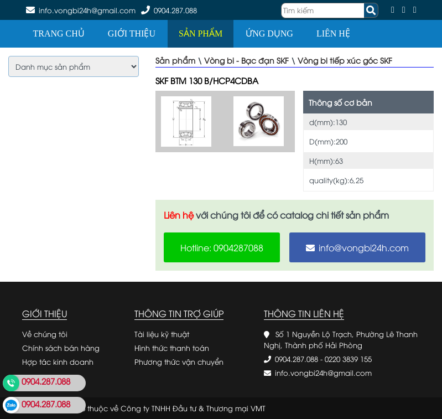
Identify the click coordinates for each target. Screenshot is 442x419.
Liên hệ (333, 33)
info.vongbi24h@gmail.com (323, 372)
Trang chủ (59, 33)
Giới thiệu (131, 33)
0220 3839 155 (348, 359)
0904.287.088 (175, 10)
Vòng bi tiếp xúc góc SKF (345, 60)
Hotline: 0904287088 (221, 247)
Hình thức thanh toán (171, 348)
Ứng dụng (269, 33)
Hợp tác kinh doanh (57, 361)
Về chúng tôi (44, 334)
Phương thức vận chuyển (178, 361)
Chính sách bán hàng (61, 348)
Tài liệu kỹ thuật (161, 334)
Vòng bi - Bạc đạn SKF (246, 60)
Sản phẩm (200, 33)
